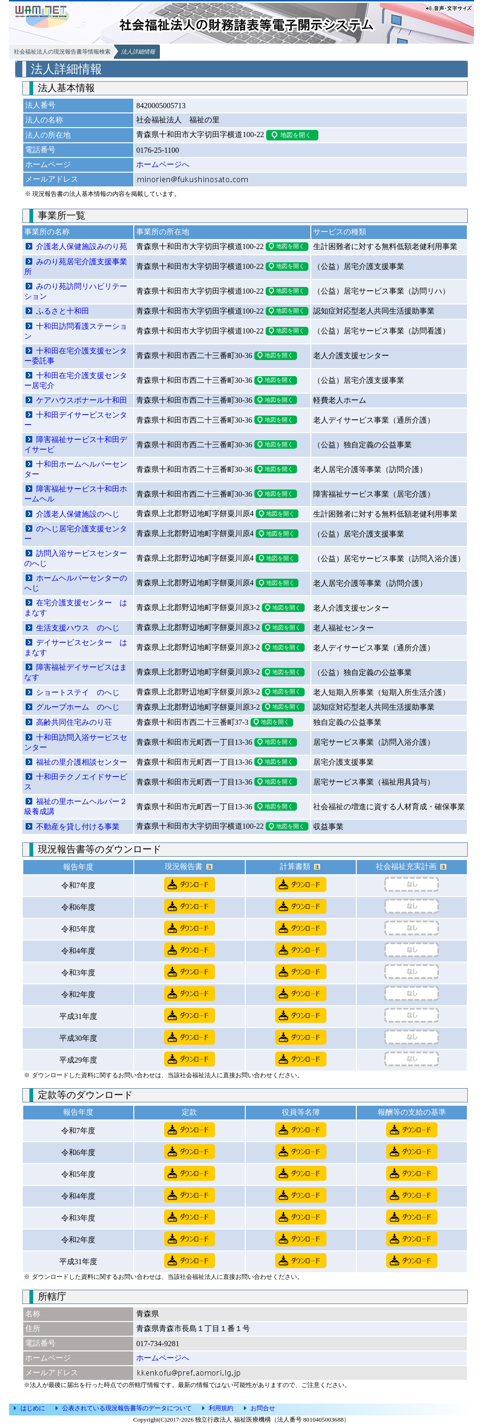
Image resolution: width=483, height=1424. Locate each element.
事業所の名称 (47, 232)
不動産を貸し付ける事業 (78, 827)
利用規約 (221, 1408)
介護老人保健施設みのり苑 (81, 246)
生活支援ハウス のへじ (78, 628)
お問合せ (263, 1408)
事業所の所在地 (162, 232)
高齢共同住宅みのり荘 (74, 722)
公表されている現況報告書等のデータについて (127, 1408)
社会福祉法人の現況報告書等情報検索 (62, 51)
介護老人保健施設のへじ (78, 514)
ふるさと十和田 (62, 311)
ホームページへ (162, 164)
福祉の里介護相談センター (81, 762)
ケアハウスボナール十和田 (81, 400)
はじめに (32, 1408)
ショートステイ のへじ (78, 692)
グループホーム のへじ (78, 707)
